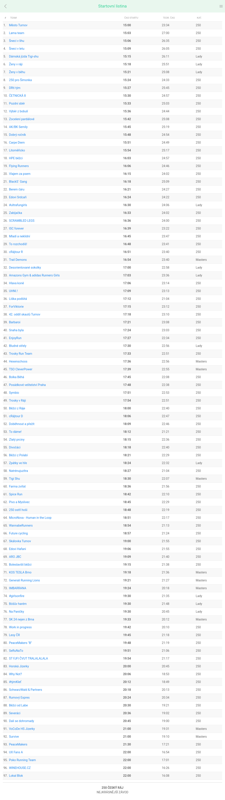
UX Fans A (16, 752)
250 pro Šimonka (20, 80)
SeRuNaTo (16, 650)
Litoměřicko (17, 150)
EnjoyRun (15, 338)
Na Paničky (16, 611)
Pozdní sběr (17, 103)
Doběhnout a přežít (22, 424)
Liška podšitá (18, 299)
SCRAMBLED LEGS (22, 220)
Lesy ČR (14, 635)
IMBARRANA (17, 588)
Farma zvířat (17, 486)
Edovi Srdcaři (18, 197)
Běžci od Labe (18, 705)
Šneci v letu (16, 48)
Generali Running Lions (24, 580)
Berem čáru (17, 189)
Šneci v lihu (16, 41)
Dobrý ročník (17, 135)
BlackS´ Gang (18, 181)
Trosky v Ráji (17, 400)
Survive (14, 736)
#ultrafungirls (18, 205)
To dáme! (15, 432)
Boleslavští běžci (20, 564)
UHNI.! (13, 291)
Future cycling (18, 533)
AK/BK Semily (18, 127)
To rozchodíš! (18, 244)
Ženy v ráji (16, 64)
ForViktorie (16, 306)
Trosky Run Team (20, 353)
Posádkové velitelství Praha (27, 385)
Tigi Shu (14, 478)
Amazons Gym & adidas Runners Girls (34, 275)
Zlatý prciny (17, 439)
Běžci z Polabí (18, 455)
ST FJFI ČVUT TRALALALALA (28, 658)
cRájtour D (16, 416)
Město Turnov (18, 25)
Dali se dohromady (21, 721)
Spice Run (15, 494)
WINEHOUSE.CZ (20, 768)
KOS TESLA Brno (20, 572)
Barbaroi (14, 322)
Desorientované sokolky (25, 267)
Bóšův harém (18, 604)
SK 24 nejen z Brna (21, 619)
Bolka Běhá (16, 377)
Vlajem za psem (19, 174)
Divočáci (14, 447)
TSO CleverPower (20, 369)
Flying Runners (19, 166)
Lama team (16, 33)
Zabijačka (15, 213)
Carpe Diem (17, 142)
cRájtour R (16, 252)
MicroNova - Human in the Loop (30, 518)
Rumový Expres (19, 697)
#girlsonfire (16, 596)
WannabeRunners (21, 525)
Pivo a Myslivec (19, 502)
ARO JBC (15, 557)
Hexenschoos (18, 361)
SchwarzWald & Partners (25, 690)
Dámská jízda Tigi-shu (24, 56)
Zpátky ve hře (18, 463)
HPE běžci (16, 158)
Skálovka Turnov (20, 541)
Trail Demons (18, 260)
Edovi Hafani (17, 549)
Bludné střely (17, 346)
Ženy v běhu (17, 72)
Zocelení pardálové (21, 119)
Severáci (14, 713)
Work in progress (20, 627)
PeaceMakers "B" (20, 643)
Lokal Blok (16, 776)
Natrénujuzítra (18, 471)
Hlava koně (16, 283)
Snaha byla (16, 330)
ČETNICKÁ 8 (17, 96)
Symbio (14, 393)
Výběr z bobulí (18, 111)
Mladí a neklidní (19, 236)
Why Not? (15, 674)
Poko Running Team (22, 760)
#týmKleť (15, 682)
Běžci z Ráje (17, 408)
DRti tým (14, 88)
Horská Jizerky (19, 666)
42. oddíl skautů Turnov (24, 314)
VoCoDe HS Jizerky (22, 729)
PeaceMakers (18, 744)
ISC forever (16, 228)
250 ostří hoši (18, 510)
